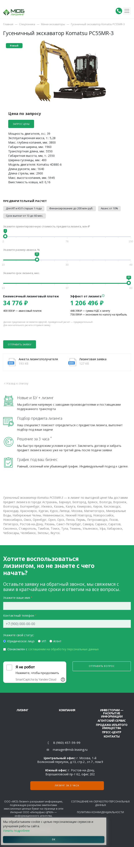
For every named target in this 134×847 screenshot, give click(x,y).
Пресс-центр (111, 732)
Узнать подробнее (16, 830)
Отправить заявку (19, 344)
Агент (57, 641)
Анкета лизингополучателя (38, 359)
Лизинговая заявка (92, 359)
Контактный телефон (18, 615)
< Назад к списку (16, 383)
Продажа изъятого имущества (111, 726)
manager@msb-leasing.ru (70, 750)
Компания (67, 710)
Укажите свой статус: (18, 635)
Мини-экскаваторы (53, 24)
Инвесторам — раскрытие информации (111, 713)
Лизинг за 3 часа (67, 785)
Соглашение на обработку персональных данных (100, 803)
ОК (53, 839)
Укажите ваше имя (16, 598)
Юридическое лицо (20, 641)
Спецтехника (27, 24)
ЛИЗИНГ (22, 710)
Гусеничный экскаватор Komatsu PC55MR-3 (98, 24)
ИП (44, 641)
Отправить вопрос (102, 666)
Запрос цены (21, 123)
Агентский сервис (112, 721)
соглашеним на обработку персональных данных (63, 649)
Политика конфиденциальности (100, 812)
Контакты (111, 736)
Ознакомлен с (53, 649)
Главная (8, 24)
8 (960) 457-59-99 (66, 742)
